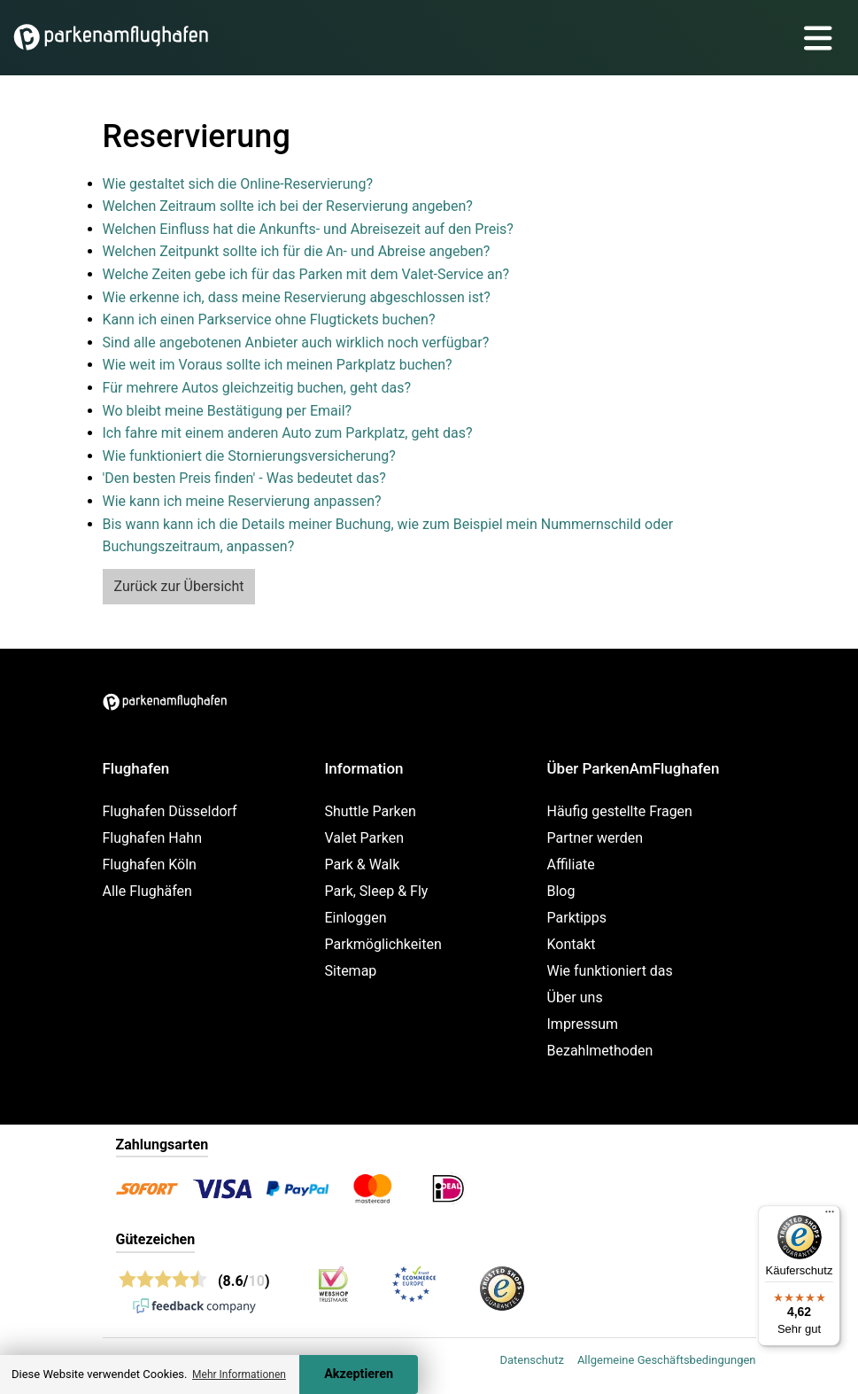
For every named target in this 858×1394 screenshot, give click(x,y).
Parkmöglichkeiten (383, 944)
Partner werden (595, 837)
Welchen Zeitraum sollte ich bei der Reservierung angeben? (288, 206)
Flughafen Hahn (152, 837)
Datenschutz (531, 1360)
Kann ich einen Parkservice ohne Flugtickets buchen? (269, 319)
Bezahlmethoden (600, 1050)
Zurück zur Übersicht (179, 586)
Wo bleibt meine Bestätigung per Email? (227, 410)
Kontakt (571, 944)
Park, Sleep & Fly (377, 891)
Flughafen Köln (150, 864)
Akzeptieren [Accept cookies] (358, 1374)
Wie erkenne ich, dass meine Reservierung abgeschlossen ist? (297, 297)
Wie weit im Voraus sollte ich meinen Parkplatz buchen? (277, 364)
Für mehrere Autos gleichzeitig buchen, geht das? (257, 387)
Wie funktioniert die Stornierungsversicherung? (249, 456)
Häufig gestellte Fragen (619, 811)
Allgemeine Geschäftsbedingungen (666, 1360)
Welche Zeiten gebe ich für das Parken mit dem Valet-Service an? (306, 274)
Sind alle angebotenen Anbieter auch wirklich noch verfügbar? (296, 342)
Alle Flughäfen (147, 891)
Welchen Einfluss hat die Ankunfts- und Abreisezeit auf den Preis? (308, 229)
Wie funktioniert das (610, 970)
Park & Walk (362, 864)
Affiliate (571, 864)
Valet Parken (365, 837)
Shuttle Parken (370, 811)
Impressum (583, 1024)
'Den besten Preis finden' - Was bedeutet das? (244, 478)
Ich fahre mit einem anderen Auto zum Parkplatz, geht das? (288, 432)
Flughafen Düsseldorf (170, 811)
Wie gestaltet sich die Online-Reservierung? (238, 183)
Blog (561, 891)
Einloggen (356, 917)
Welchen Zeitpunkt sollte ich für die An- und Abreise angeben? (297, 251)
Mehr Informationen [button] (239, 1374)
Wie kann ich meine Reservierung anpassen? (242, 501)
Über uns (575, 997)
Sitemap (351, 970)
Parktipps (577, 917)
